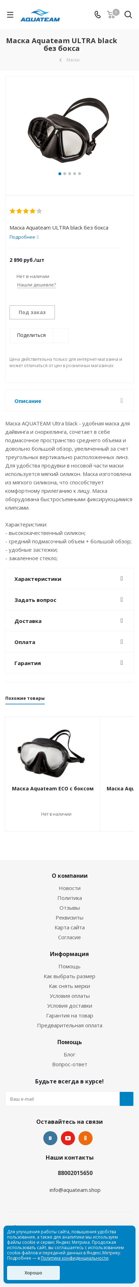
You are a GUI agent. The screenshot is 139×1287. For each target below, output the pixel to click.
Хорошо (33, 1273)
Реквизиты (69, 917)
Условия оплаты (70, 995)
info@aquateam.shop (75, 1189)
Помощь (69, 966)
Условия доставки (69, 1005)
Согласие (69, 937)
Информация (69, 954)
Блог (69, 1054)
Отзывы (69, 907)
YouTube (68, 1138)
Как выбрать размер (69, 976)
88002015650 (75, 1173)
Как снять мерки (69, 985)
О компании (70, 876)
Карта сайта (70, 927)
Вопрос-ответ (69, 1064)
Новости (70, 887)
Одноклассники (85, 1138)
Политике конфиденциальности (74, 1258)
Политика (69, 897)
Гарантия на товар (69, 1015)
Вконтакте (50, 1138)
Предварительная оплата (69, 1025)
